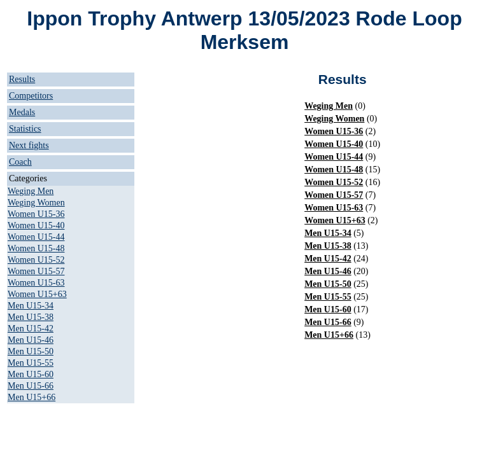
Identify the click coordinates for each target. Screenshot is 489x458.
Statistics (25, 129)
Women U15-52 (36, 260)
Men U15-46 (30, 340)
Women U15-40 (36, 225)
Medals (22, 112)
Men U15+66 (31, 397)
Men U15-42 (30, 328)
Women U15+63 (37, 294)
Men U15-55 (30, 363)
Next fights (29, 145)
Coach (20, 162)
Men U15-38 (30, 317)
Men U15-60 (30, 374)
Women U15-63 (36, 283)
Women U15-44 (36, 237)
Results (22, 79)
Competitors (31, 96)
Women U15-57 (36, 271)
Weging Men (30, 191)
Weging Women (36, 202)
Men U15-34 (30, 305)
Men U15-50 (30, 351)
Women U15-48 (36, 248)
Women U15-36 (36, 214)
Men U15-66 (30, 386)
